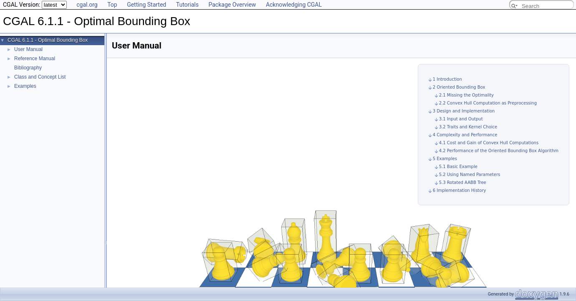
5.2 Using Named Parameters (469, 174)
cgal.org (86, 4)
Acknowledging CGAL (294, 4)
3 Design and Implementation (464, 111)
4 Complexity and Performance (465, 135)
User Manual (28, 49)
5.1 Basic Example (458, 166)
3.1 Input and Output (461, 119)
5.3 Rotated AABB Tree (462, 182)
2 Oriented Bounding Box (459, 87)
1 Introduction (447, 79)
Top (112, 4)
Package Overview (232, 4)
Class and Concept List (40, 77)
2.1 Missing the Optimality (466, 95)
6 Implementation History (459, 190)
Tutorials (187, 4)
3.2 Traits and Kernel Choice (468, 127)
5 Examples (445, 158)
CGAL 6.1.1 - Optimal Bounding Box (48, 40)
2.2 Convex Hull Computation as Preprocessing (488, 103)
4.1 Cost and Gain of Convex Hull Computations (488, 142)
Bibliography (28, 68)
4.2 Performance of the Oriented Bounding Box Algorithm (498, 150)
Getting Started (146, 4)
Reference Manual (34, 58)
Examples (25, 86)
